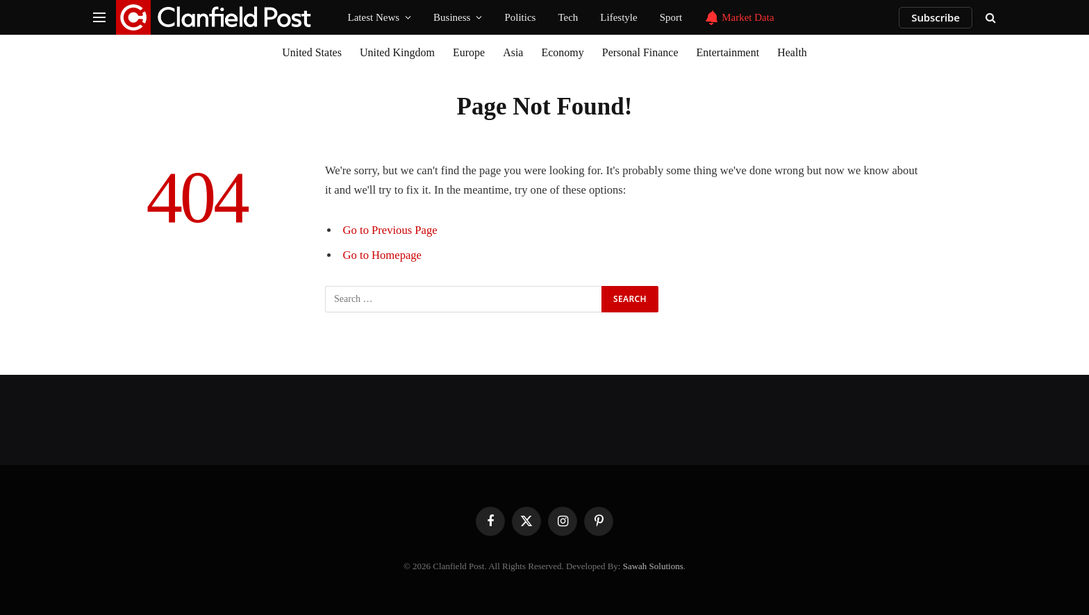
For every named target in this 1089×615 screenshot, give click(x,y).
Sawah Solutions (653, 566)
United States (312, 52)
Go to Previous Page (390, 230)
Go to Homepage (382, 255)
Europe (469, 52)
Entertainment (728, 52)
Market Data (739, 17)
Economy (562, 52)
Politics (519, 17)
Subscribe (935, 17)
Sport (671, 17)
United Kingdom (397, 52)
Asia (513, 52)
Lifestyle (618, 17)
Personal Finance (640, 52)
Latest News (374, 17)
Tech (568, 17)
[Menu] (99, 17)
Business (451, 17)
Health (792, 52)
